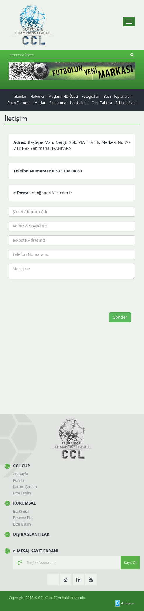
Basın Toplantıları (117, 96)
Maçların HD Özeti (63, 96)
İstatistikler (79, 102)
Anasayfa (20, 473)
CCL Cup (45, 597)
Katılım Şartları (25, 486)
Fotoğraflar (91, 96)
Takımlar (19, 96)
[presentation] (57, 295)
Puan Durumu (19, 102)
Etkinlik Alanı (126, 102)
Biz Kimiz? (21, 511)
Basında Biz (22, 517)
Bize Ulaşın (22, 524)
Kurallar (19, 480)
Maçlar (39, 102)
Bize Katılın (22, 493)
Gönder (120, 317)
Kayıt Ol (130, 562)
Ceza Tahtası (102, 102)
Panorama (57, 102)
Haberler (37, 96)
